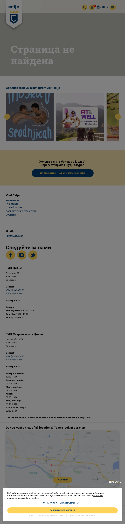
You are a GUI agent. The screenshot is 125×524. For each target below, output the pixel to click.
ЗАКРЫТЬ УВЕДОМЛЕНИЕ (62, 510)
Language (115, 482)
